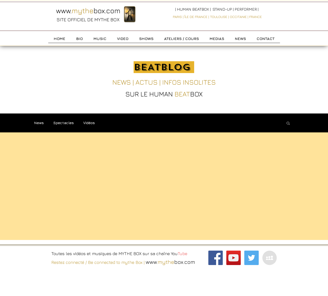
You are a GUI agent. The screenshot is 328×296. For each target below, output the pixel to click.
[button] (288, 123)
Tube (183, 253)
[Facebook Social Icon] (215, 258)
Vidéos (89, 123)
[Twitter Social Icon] (251, 258)
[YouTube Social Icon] (233, 258)
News (39, 123)
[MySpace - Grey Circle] (269, 258)
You (174, 253)
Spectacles (63, 123)
